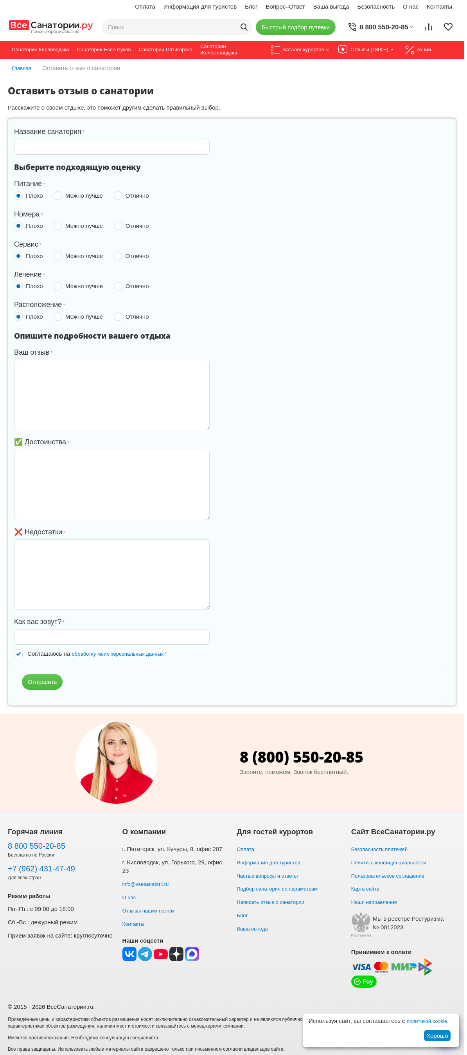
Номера (27, 214)
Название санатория (47, 131)
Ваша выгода (331, 6)
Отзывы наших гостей (152, 910)
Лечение (28, 274)
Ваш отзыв (31, 352)
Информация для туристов (200, 6)
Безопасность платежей (383, 849)
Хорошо (437, 1035)
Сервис (26, 244)
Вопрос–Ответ (285, 6)
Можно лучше (80, 195)
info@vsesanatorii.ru (149, 883)
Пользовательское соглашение (393, 875)
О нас (411, 6)
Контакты (439, 6)
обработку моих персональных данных (125, 653)
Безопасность (376, 6)
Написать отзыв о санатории (276, 901)
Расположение (38, 304)
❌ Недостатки (38, 532)
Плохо (30, 195)
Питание (28, 184)
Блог (251, 6)
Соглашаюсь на (102, 653)
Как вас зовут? (37, 622)
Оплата (145, 6)
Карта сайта (367, 888)
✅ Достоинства (40, 442)
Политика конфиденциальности (394, 862)
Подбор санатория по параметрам (283, 888)
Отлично (133, 195)
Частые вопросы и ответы (272, 875)
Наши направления (377, 901)
